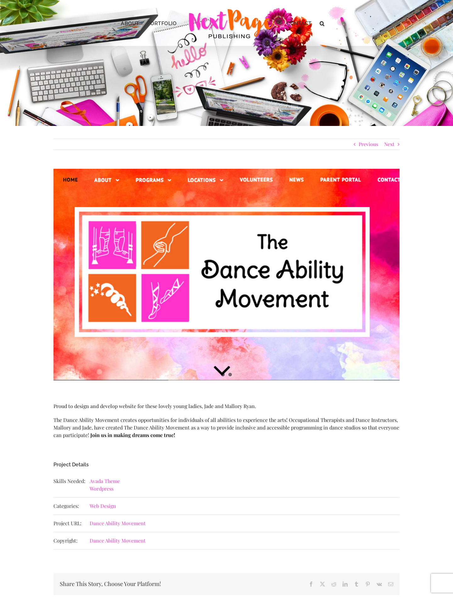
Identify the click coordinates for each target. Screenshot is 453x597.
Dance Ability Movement (118, 523)
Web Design (103, 506)
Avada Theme (105, 481)
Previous (368, 144)
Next (389, 144)
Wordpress (102, 488)
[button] (322, 23)
